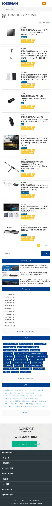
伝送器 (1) (19, 406)
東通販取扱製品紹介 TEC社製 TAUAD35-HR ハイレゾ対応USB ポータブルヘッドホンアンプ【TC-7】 (34, 119)
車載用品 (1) (29, 404)
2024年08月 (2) (9, 308)
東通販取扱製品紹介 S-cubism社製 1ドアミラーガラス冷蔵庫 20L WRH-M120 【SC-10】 (34, 32)
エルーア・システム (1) (11, 369)
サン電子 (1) (18, 366)
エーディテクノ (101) (11, 344)
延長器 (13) (8, 398)
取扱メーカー (8, 474)
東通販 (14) (35, 347)
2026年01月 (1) (9, 294)
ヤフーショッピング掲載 (27, 42)
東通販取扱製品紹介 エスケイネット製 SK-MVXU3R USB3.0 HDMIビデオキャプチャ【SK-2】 (34, 187)
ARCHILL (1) (8, 366)
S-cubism (23, 37)
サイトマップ (34, 500)
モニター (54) (9, 393)
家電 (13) (16, 398)
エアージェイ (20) (23, 347)
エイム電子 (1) (25, 372)
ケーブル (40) (19, 393)
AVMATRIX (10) (23, 350)
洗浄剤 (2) (26, 401)
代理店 (29, 39)
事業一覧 (6, 458)
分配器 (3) (17, 401)
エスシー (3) (8, 359)
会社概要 (6, 484)
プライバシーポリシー (20, 500)
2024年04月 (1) (9, 314)
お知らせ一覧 (8, 489)
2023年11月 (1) (9, 323)
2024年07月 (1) (9, 311)
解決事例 (6, 463)
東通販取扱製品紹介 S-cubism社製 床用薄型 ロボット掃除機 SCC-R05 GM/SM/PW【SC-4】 (34, 209)
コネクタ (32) (30, 393)
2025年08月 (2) (9, 300)
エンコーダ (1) (9, 406)
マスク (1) (15, 372)
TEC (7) (17, 353)
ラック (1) (37, 406)
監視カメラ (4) (33, 398)
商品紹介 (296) (9, 390)
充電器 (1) (38, 404)
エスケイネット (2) (20, 359)
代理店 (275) (19, 390)
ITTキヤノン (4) (20, 356)
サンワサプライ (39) (26, 344)
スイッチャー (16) (36, 395)
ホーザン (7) (8, 353)
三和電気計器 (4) (41, 356)
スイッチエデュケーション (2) (20, 362)
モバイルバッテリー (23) (12, 395)
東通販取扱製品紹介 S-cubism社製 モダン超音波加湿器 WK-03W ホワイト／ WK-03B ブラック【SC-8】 (34, 77)
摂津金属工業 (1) (39, 369)
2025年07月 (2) (9, 303)
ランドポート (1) (26, 369)
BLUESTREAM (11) (10, 350)
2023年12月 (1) (9, 320)
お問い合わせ (8, 495)
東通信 (7, 9)
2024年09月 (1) (9, 306)
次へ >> (46, 245)
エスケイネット (25, 192)
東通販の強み (8, 452)
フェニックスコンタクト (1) (33, 366)
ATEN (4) (30, 356)
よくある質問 (8, 468)
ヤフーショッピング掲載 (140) (34, 390)
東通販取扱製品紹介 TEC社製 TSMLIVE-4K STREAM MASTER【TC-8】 (33, 98)
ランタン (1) (28, 406)
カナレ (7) (25, 353)
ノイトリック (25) (40, 344)
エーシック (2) (40, 359)
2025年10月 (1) (9, 297)
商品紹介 (23, 39)
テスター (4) (8, 401)
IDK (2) (7, 362)
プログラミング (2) (17, 404)
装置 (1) (7, 372)
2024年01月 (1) (9, 317)
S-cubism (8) (34, 350)
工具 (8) (24, 398)
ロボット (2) (42, 401)
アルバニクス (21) (10, 347)
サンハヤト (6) (9, 356)
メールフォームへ (25, 444)
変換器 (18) (25, 395)
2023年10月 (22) (10, 325)
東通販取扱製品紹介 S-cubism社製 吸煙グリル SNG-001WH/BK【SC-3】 (34, 230)
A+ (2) (30, 359)
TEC (22, 103)
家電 (33, 39)
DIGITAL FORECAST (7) (38, 353)
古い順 (48, 22)
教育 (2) (7, 404)
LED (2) (34, 401)
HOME (3, 9)
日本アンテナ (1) (37, 362)
